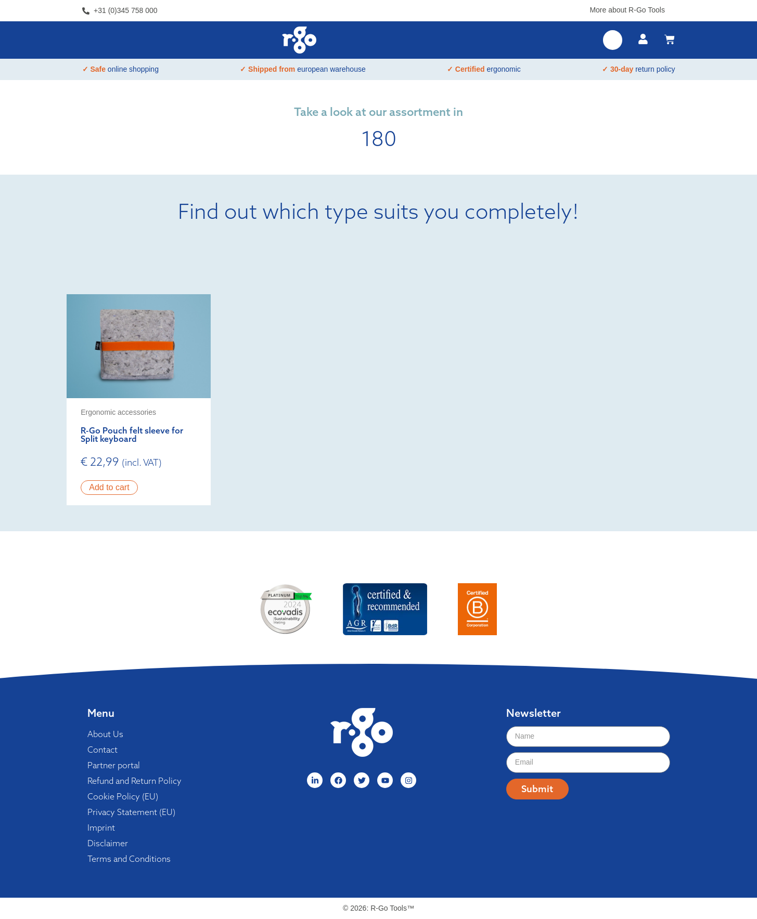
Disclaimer (107, 843)
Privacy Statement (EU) (131, 812)
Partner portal (113, 765)
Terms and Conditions (129, 859)
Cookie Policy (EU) (122, 796)
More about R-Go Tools (626, 10)
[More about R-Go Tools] (671, 8)
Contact (102, 749)
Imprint (101, 827)
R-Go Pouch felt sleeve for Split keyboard (132, 434)
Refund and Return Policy (134, 781)
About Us (105, 734)
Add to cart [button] (109, 487)
